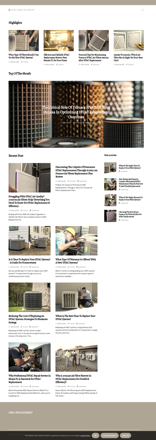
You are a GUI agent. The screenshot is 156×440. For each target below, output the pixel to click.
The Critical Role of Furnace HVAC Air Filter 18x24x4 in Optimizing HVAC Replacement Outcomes (76, 112)
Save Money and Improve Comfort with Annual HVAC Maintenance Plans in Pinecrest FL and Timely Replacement (131, 182)
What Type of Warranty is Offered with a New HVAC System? (75, 260)
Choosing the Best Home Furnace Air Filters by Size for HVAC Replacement (130, 214)
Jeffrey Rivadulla (67, 123)
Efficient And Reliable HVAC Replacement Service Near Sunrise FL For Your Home (58, 57)
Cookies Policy (85, 435)
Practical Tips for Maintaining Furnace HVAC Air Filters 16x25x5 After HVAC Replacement (93, 57)
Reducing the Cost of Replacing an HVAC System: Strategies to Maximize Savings (28, 319)
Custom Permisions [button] (109, 435)
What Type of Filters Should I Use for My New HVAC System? (23, 56)
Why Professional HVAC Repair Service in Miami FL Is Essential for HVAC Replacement (30, 378)
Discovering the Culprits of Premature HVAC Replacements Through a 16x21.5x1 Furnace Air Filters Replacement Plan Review (76, 171)
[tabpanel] (76, 113)
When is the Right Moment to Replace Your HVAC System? (131, 198)
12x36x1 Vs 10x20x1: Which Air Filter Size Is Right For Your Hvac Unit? (128, 56)
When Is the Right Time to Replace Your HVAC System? (130, 166)
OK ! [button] (95, 435)
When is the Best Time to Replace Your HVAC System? (75, 317)
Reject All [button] (125, 435)
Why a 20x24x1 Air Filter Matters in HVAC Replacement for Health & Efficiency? (73, 378)
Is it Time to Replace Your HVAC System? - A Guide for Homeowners (29, 260)
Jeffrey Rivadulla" (15, 62)
